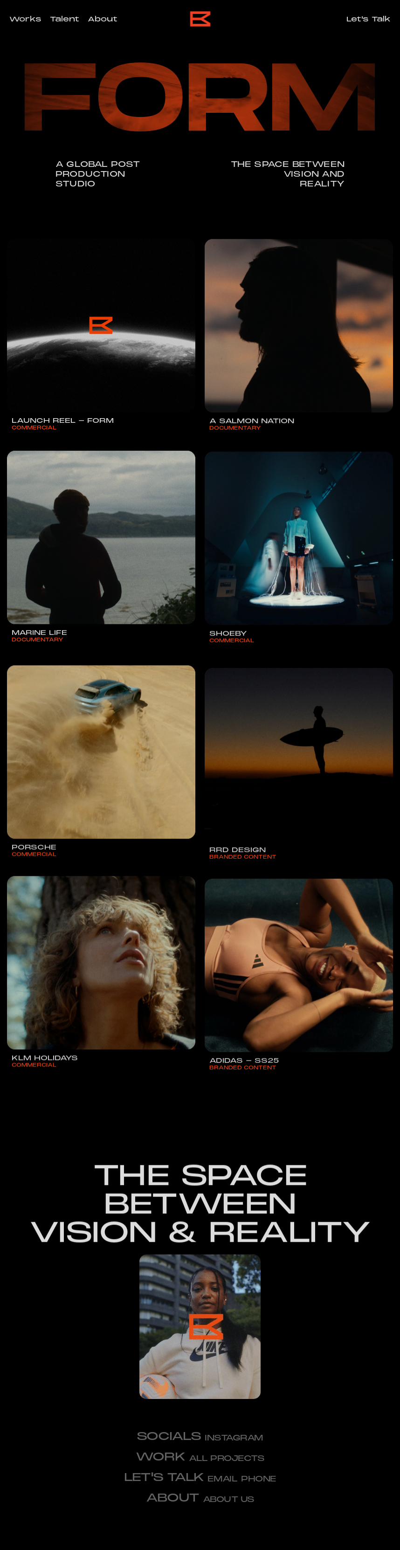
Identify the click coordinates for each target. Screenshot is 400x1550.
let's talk (164, 1477)
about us (229, 1499)
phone (258, 1479)
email (222, 1479)
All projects (226, 1458)
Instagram (234, 1438)
